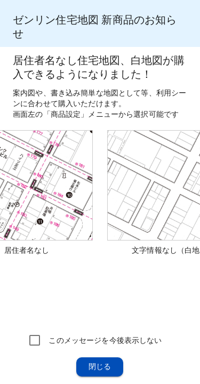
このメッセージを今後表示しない (105, 340)
